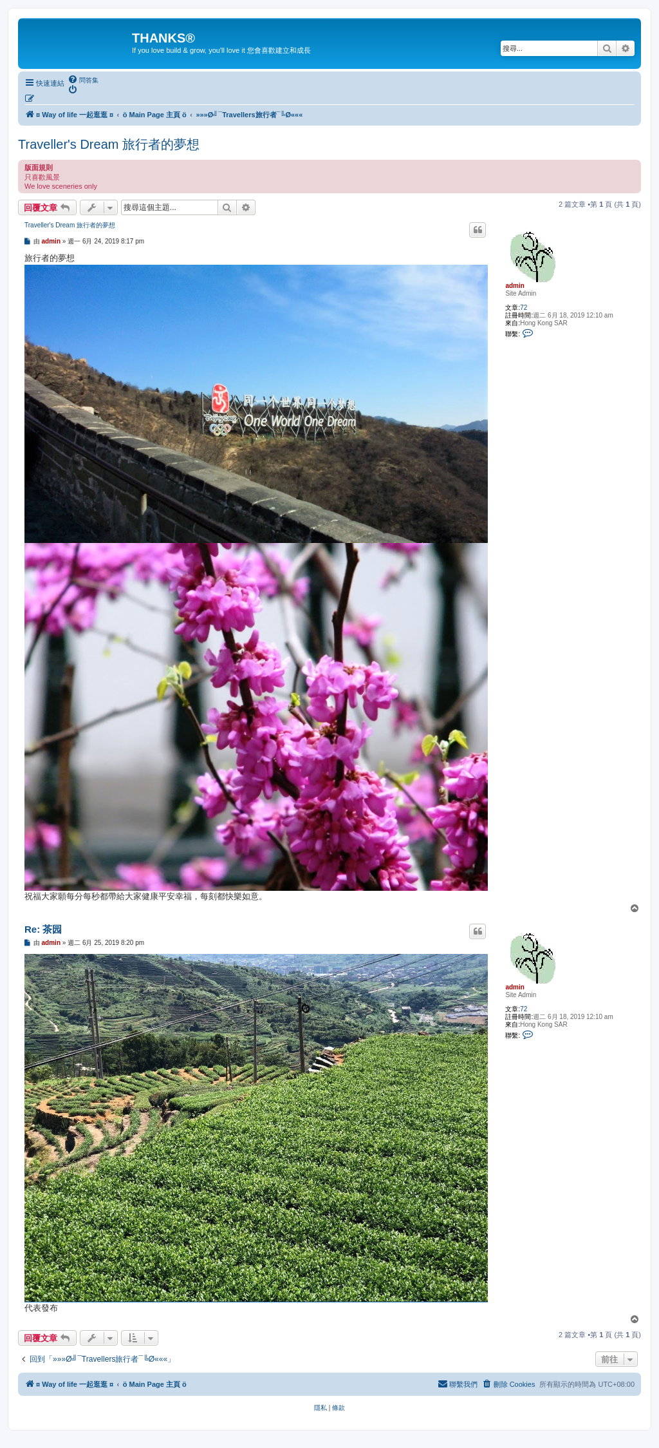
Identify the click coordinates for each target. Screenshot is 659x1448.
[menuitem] (83, 80)
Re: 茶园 (43, 929)
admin (514, 285)
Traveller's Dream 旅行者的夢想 (109, 144)
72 (523, 307)
